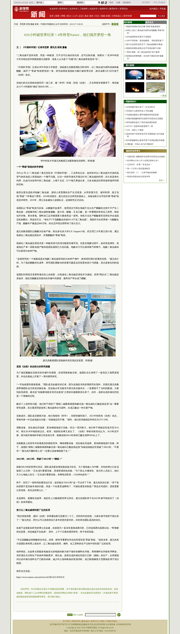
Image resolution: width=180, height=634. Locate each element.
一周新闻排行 (130, 101)
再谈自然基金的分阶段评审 (138, 176)
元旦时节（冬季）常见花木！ (139, 164)
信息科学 (93, 9)
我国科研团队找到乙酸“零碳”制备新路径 (143, 26)
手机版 (163, 9)
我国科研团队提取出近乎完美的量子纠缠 (143, 48)
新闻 (57, 16)
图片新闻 (130, 65)
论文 (97, 16)
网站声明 (76, 621)
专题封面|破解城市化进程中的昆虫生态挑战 (144, 118)
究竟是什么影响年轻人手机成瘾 (139, 111)
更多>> (162, 180)
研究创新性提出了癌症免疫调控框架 (141, 122)
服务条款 (85, 621)
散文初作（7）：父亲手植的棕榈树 (142, 172)
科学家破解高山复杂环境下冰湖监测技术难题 (145, 140)
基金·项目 (88, 16)
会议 (81, 16)
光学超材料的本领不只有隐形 (138, 37)
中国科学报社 (111, 621)
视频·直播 (105, 16)
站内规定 (153, 9)
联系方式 (95, 621)
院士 (69, 16)
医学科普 (128, 16)
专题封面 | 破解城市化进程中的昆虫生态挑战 (146, 156)
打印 (70, 615)
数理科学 (113, 9)
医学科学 (63, 9)
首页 (52, 16)
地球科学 (104, 9)
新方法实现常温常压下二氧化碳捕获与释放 (144, 44)
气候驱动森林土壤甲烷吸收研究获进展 (142, 115)
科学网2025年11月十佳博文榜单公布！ (143, 160)
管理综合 (123, 9)
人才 (75, 16)
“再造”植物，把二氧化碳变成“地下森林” (143, 52)
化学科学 (73, 9)
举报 (102, 621)
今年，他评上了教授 (134, 130)
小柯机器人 (116, 16)
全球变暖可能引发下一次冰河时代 (140, 107)
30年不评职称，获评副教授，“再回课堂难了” (145, 40)
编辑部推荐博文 (133, 151)
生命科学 (54, 9)
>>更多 (163, 95)
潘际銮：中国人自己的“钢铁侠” (140, 144)
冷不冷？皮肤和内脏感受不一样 (139, 126)
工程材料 (83, 9)
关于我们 (66, 621)
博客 (63, 16)
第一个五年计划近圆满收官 (138, 168)
